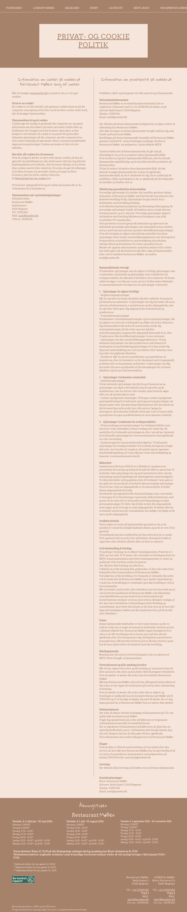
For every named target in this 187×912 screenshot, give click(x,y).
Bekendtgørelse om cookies (30, 178)
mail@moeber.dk (28, 215)
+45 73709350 (140, 890)
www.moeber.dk (39, 93)
